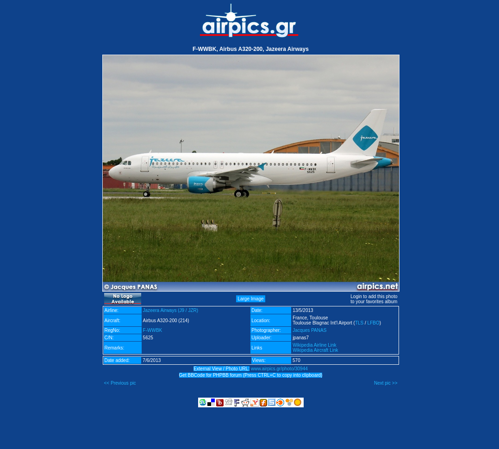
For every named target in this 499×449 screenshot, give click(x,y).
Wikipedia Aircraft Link (315, 350)
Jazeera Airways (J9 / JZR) (170, 310)
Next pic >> (386, 383)
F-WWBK (152, 330)
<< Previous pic (120, 383)
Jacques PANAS (309, 330)
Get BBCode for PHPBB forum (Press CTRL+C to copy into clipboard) (251, 375)
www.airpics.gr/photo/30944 (279, 368)
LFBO (374, 322)
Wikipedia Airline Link (315, 345)
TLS (359, 322)
